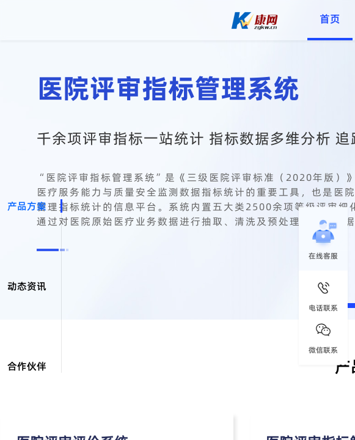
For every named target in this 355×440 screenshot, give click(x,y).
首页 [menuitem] (330, 19)
